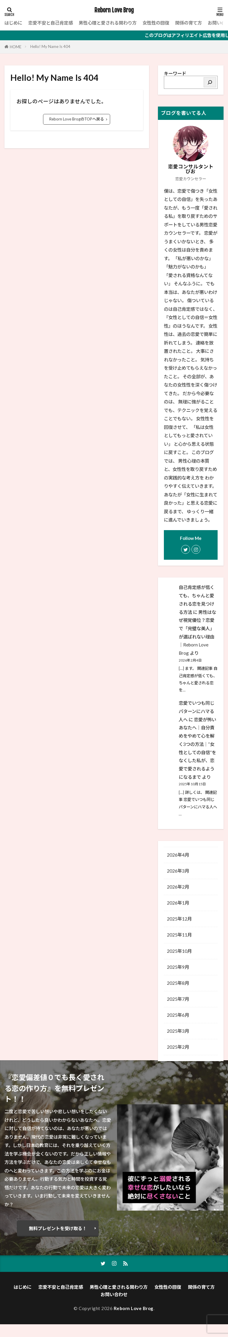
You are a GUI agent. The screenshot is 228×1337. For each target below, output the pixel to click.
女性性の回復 (155, 22)
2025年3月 (178, 1031)
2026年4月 (178, 854)
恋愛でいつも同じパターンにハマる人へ (196, 711)
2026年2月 (178, 886)
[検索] (210, 82)
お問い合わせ (114, 1307)
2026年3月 (178, 870)
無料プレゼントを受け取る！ (58, 1241)
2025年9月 (178, 967)
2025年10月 (179, 951)
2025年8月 (178, 983)
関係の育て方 (188, 22)
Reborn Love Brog (114, 10)
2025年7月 (178, 999)
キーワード (175, 73)
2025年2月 (178, 1047)
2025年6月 (178, 1015)
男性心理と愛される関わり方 (108, 22)
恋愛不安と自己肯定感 (50, 22)
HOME (15, 46)
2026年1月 (178, 902)
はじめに (13, 22)
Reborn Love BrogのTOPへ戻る (76, 119)
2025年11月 (179, 934)
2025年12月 (179, 918)
